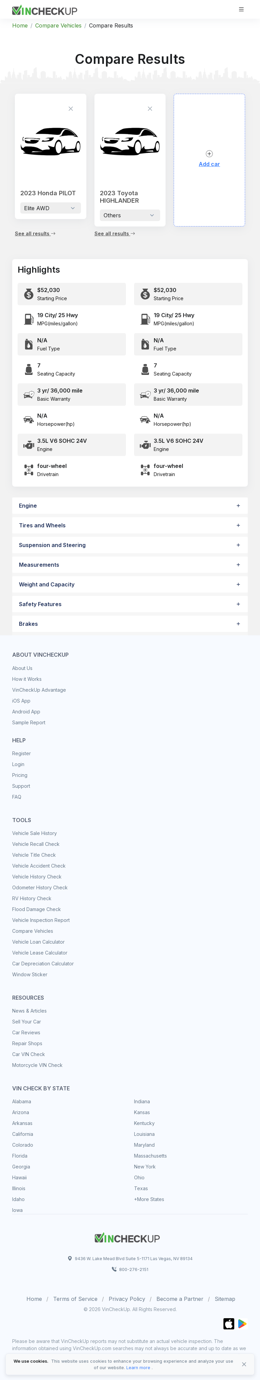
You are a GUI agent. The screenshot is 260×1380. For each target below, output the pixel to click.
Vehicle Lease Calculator (39, 953)
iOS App (21, 701)
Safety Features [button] (40, 604)
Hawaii (19, 1177)
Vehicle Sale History (34, 833)
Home (20, 25)
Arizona (20, 1112)
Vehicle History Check (37, 876)
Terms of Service (75, 1298)
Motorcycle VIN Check (37, 1065)
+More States (149, 1199)
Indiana (142, 1101)
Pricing (19, 775)
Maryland (144, 1145)
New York (145, 1166)
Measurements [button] (39, 564)
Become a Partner (179, 1298)
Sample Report (28, 722)
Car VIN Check (28, 1054)
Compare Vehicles (58, 25)
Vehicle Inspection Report (41, 920)
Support (21, 786)
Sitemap (225, 1298)
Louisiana (144, 1134)
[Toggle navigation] (241, 9)
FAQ (16, 797)
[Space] (127, 1236)
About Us (22, 668)
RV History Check (31, 898)
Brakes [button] (28, 623)
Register (21, 753)
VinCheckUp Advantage (39, 690)
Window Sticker (29, 974)
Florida (19, 1156)
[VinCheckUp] (44, 9)
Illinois (18, 1188)
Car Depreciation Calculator (43, 963)
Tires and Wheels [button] (42, 525)
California (22, 1134)
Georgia (21, 1166)
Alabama (21, 1101)
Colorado (22, 1145)
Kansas (142, 1112)
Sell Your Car (26, 1021)
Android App (26, 711)
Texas (141, 1188)
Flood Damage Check (36, 909)
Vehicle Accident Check (39, 866)
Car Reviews (26, 1032)
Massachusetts (150, 1156)
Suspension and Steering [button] (52, 545)
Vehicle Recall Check (36, 844)
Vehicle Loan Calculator (38, 942)
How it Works (27, 679)
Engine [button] (28, 505)
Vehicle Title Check (34, 855)
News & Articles (29, 1011)
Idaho (18, 1199)
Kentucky (144, 1123)
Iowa (17, 1210)
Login (18, 764)
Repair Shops (27, 1043)
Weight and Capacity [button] (46, 584)
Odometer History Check (40, 887)
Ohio (139, 1177)
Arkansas (22, 1123)
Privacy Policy (127, 1298)
